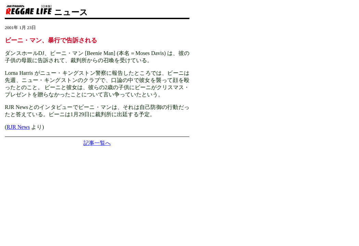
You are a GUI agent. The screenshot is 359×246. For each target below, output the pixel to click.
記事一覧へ (97, 143)
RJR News (18, 127)
